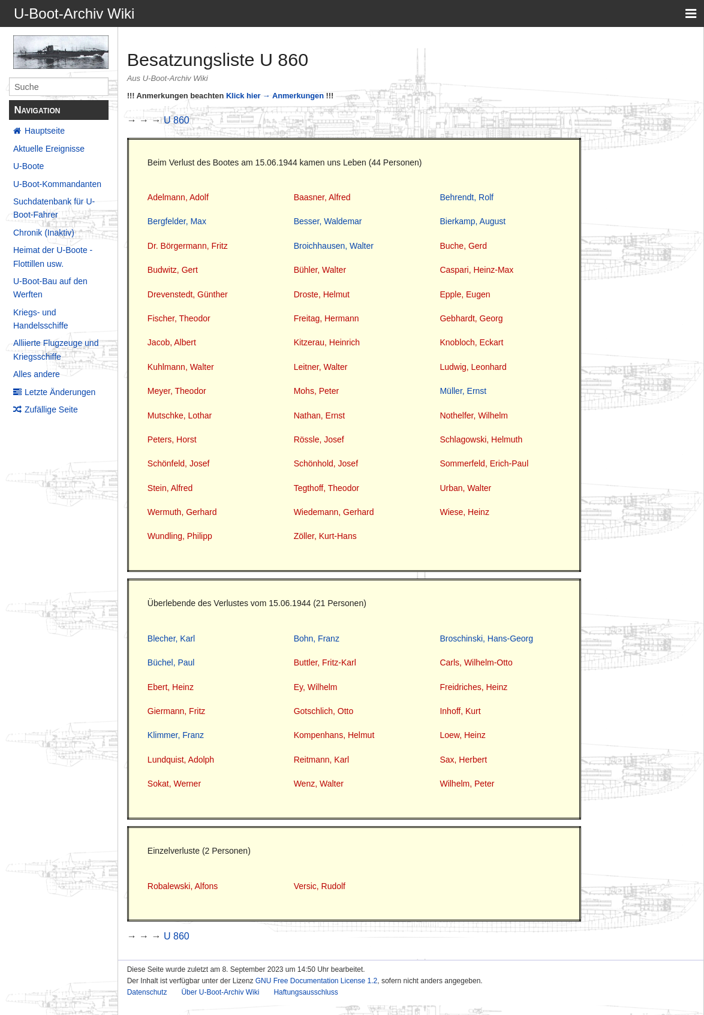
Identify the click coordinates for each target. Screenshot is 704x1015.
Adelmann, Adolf (178, 197)
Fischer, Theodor (179, 318)
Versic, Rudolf (319, 886)
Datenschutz (147, 992)
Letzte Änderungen (60, 392)
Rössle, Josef (319, 439)
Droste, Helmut (322, 294)
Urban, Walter (465, 488)
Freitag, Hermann (326, 318)
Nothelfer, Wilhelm (474, 415)
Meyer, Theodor (177, 391)
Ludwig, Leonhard (473, 367)
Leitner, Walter (321, 367)
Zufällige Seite (51, 409)
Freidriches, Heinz (473, 687)
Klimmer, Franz (176, 735)
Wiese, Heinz (464, 512)
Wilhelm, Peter (467, 783)
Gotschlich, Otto (324, 711)
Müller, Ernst (463, 391)
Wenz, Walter (319, 783)
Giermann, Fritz (176, 711)
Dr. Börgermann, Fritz (188, 246)
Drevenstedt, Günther (188, 294)
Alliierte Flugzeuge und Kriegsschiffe (55, 349)
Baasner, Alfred (322, 197)
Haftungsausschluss (305, 992)
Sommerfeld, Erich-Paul (484, 463)
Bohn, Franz (316, 638)
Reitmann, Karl (322, 759)
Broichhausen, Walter (334, 246)
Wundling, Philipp (180, 536)
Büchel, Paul (171, 662)
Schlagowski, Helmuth (481, 439)
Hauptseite (45, 130)
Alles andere (36, 374)
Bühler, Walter (320, 270)
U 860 (176, 120)
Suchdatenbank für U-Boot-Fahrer (54, 208)
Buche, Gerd (463, 246)
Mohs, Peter (316, 391)
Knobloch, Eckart (471, 342)
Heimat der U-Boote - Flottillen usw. (52, 256)
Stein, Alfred (170, 488)
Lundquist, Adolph (181, 759)
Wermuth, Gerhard (182, 512)
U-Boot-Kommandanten (57, 184)
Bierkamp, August (473, 221)
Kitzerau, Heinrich (327, 342)
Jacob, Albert (172, 342)
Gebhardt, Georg (471, 318)
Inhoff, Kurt (460, 711)
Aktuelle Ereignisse (49, 148)
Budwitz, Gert (173, 270)
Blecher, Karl (171, 638)
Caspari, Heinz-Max (476, 270)
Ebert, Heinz (171, 687)
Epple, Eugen (465, 294)
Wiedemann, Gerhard (334, 512)
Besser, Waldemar (328, 221)
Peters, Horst (172, 439)
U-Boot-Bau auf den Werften (50, 287)
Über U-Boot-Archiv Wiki (220, 992)
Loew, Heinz (462, 735)
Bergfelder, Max (177, 221)
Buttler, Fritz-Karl (325, 662)
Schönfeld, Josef (179, 463)
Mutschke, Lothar (180, 415)
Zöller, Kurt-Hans (325, 536)
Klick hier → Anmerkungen (275, 95)
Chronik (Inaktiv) (43, 232)
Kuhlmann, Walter (181, 367)
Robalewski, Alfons (183, 886)
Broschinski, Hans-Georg (486, 638)
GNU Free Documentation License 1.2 (316, 981)
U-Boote (28, 166)
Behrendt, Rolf (467, 197)
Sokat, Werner (174, 783)
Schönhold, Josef (326, 463)
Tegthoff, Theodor (326, 488)
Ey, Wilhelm (316, 687)
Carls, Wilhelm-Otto (476, 662)
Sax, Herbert (463, 759)
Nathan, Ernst (319, 415)
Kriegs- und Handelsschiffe (40, 319)
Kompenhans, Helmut (334, 735)
